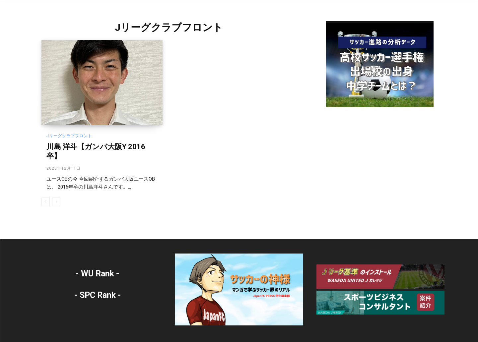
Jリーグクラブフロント (69, 136)
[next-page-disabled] (56, 202)
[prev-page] (45, 202)
